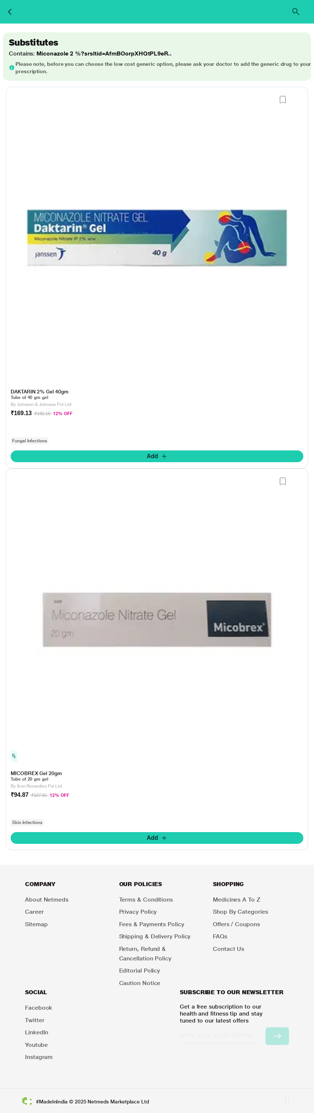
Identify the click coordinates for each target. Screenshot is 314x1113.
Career (34, 911)
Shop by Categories (240, 911)
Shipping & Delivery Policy (155, 936)
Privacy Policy (138, 911)
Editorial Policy (139, 970)
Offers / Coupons (236, 924)
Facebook (38, 1007)
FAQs (220, 936)
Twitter (34, 1020)
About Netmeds (46, 899)
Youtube (36, 1044)
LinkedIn (36, 1032)
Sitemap (36, 924)
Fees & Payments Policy (151, 924)
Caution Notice (140, 983)
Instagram (39, 1056)
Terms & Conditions (146, 899)
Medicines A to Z (236, 899)
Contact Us (228, 948)
